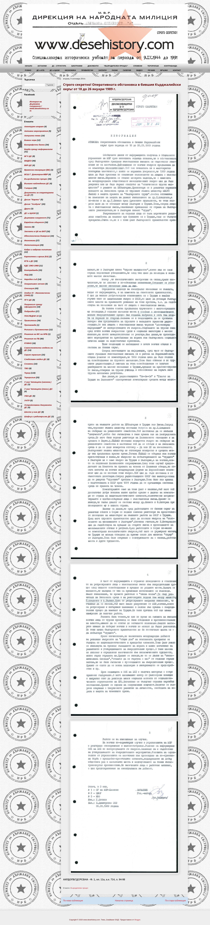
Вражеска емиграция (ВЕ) (37, 170)
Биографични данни (34, 145)
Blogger (137, 920)
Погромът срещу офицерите (33, 305)
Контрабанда (31, 270)
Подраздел (29, 311)
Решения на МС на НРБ (35, 334)
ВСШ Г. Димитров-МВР (36, 174)
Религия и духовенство (36, 329)
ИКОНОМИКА (70, 70)
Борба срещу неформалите (38, 149)
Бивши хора (30, 140)
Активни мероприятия (36, 131)
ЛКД (26, 275)
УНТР (27, 400)
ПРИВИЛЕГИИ (87, 70)
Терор (27, 373)
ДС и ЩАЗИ (54, 70)
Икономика (29, 240)
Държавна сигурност (35, 218)
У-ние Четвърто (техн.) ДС (38, 389)
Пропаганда (30, 325)
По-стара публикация (175, 900)
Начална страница (124, 900)
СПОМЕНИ (137, 66)
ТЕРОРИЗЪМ (153, 66)
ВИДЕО (139, 70)
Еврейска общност (34, 222)
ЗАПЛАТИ (102, 70)
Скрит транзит (32, 355)
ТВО (26, 368)
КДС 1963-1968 (31, 265)
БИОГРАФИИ (76, 66)
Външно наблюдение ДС (36, 183)
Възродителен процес (79, 888)
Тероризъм (29, 377)
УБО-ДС (28, 396)
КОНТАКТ (177, 70)
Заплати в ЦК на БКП (35, 231)
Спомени (28, 364)
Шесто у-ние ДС (32, 412)
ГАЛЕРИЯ (127, 70)
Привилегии (30, 320)
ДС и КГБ (40, 70)
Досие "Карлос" (32, 199)
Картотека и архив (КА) (36, 256)
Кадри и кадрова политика (37, 249)
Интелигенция (31, 245)
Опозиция (29, 288)
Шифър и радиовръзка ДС (37, 416)
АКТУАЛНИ (42, 66)
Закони (27, 227)
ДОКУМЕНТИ (93, 66)
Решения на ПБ (32, 338)
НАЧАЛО (28, 66)
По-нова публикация (73, 900)
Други (27, 208)
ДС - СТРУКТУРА (59, 66)
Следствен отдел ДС (35, 359)
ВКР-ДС (28, 165)
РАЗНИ (115, 70)
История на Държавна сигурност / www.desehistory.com (39, 106)
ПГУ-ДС (28, 300)
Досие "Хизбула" (32, 204)
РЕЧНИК (151, 70)
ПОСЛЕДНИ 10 (31, 316)
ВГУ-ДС (28, 156)
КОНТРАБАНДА (170, 66)
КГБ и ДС (28, 261)
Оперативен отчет (34, 284)
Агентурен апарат (34, 126)
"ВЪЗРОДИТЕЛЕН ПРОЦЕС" (116, 66)
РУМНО (28, 70)
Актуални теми (32, 135)
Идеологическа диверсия (37, 236)
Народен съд (30, 279)
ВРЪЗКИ (164, 70)
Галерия (28, 188)
